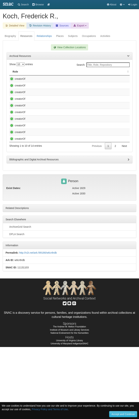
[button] (122, 4)
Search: (103, 64)
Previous (97, 218)
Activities (105, 36)
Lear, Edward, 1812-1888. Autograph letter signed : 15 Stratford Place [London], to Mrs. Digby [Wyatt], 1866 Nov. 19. (53, 155)
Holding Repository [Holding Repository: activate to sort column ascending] (100, 71)
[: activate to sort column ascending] (126, 71)
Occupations (89, 36)
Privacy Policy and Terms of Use (50, 409)
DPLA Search (15, 306)
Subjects (73, 36)
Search (23, 4)
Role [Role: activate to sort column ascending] (15, 71)
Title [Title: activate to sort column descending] (29, 71)
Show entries (21, 64)
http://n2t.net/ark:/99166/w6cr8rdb (38, 324)
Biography (10, 36)
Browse (38, 4)
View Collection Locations (69, 47)
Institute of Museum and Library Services (69, 402)
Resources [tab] (26, 36)
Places (60, 36)
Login (132, 4)
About (111, 4)
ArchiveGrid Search (18, 298)
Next (124, 218)
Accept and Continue (123, 414)
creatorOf (16, 78)
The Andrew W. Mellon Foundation (69, 398)
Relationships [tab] (44, 36)
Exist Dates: (13, 260)
